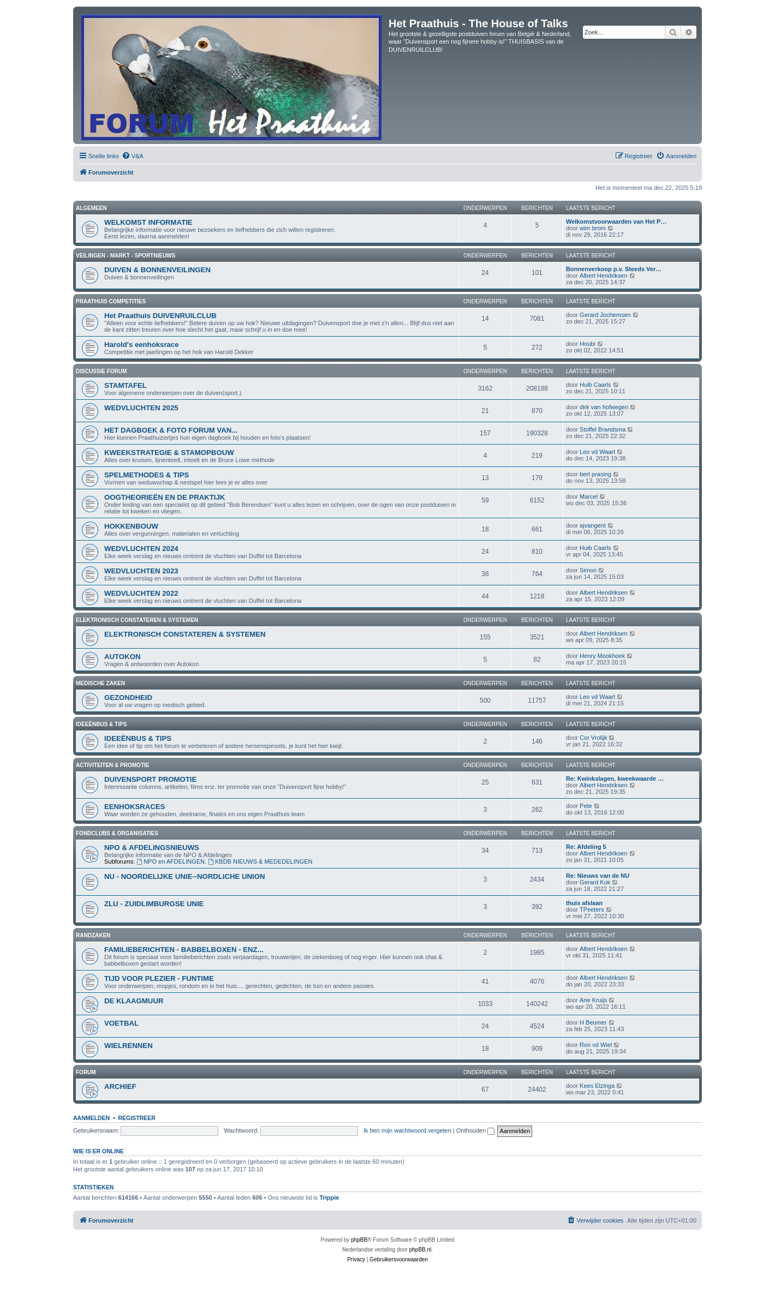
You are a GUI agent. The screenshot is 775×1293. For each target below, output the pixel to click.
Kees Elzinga (597, 1085)
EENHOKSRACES (134, 807)
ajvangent (593, 525)
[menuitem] (133, 156)
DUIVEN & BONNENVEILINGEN (157, 270)
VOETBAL (121, 1023)
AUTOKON (122, 657)
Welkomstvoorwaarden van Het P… (616, 221)
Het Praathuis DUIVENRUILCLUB (160, 316)
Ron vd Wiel (596, 1044)
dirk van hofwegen (604, 407)
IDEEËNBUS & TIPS (101, 724)
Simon (588, 570)
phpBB (359, 1240)
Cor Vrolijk (593, 737)
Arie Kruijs (593, 1000)
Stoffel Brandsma (602, 429)
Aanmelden (91, 1118)
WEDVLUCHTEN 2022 (141, 593)
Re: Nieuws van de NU (597, 875)
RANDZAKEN (93, 935)
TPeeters (592, 909)
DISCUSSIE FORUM (101, 371)
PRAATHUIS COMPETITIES (111, 301)
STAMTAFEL (125, 385)
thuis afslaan (584, 903)
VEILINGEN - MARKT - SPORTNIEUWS (125, 256)
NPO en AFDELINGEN (170, 861)
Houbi (587, 343)
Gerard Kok (595, 882)
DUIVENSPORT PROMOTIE (150, 779)
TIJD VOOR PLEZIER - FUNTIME (159, 978)
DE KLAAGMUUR (133, 1001)
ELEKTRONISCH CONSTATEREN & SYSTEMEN (137, 620)
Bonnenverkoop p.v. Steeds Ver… (613, 269)
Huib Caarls (595, 384)
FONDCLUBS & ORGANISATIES (117, 833)
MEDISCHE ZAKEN (100, 683)
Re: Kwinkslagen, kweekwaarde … (615, 778)
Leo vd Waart (597, 451)
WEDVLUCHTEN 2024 (141, 548)
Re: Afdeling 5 (586, 846)
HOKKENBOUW (131, 526)
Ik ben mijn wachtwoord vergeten (407, 1130)
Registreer (136, 1118)
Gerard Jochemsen (605, 315)
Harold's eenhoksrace (141, 344)
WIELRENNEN (128, 1045)
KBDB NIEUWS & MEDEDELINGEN (260, 861)
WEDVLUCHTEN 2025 (141, 408)
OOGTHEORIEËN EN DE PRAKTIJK (164, 497)
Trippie (329, 1197)
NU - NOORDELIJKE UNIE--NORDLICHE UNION (184, 876)
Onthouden (475, 1130)
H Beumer (593, 1022)
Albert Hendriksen (603, 275)
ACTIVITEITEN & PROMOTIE (112, 765)
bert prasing (595, 474)
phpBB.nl (420, 1250)
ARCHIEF (120, 1086)
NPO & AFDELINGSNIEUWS (151, 847)
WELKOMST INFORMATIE (148, 222)
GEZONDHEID (128, 697)
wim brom (593, 228)
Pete (586, 806)
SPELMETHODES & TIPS (146, 475)
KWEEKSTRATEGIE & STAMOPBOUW (169, 452)
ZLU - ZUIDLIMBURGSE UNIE (154, 904)
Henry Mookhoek (602, 656)
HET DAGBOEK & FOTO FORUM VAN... (170, 430)
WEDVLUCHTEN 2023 (141, 571)
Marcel (589, 496)
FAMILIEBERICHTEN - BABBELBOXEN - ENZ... (184, 949)
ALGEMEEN (91, 208)
